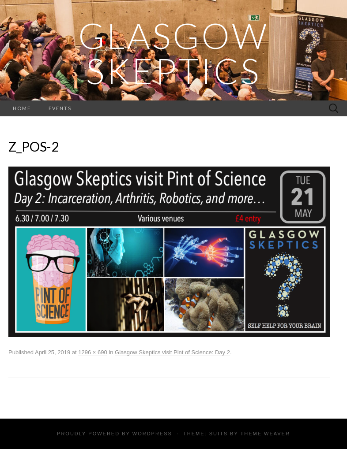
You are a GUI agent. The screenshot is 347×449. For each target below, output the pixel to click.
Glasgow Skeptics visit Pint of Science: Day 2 (172, 352)
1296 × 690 (92, 352)
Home (22, 108)
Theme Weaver (265, 433)
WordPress (152, 433)
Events (60, 108)
